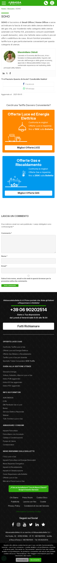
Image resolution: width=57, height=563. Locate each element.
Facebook (28, 84)
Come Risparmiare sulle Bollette (15, 474)
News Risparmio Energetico (13, 464)
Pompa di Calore (9, 441)
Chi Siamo (14, 497)
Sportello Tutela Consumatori (19, 361)
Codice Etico (42, 497)
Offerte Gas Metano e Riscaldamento (17, 354)
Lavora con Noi (29, 501)
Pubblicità (15, 501)
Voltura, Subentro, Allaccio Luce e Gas (17, 375)
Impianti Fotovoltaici (10, 431)
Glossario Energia (9, 372)
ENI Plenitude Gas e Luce (12, 405)
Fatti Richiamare (28, 326)
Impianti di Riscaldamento (12, 467)
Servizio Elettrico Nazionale (13, 412)
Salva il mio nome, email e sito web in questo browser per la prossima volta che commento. (26, 279)
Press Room (27, 497)
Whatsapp (28, 88)
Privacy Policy (14, 506)
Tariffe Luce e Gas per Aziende (15, 357)
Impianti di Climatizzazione (13, 471)
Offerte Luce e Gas (10, 478)
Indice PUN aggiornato (11, 379)
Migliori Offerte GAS (28, 193)
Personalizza (22, 560)
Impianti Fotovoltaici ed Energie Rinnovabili (19, 460)
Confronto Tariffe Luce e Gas (14, 347)
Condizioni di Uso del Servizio (36, 506)
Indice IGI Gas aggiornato (12, 382)
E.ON (5, 401)
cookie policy (36, 556)
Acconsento (35, 560)
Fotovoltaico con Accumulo (13, 434)
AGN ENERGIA (8, 398)
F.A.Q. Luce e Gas (9, 457)
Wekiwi (5, 415)
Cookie (43, 501)
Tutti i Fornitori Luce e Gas (13, 419)
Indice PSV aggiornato (11, 386)
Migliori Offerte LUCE (28, 147)
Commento (6, 233)
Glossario (10, 9)
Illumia (5, 408)
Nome (4, 256)
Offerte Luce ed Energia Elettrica (15, 350)
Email (4, 266)
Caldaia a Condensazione (13, 438)
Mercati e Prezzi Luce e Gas (14, 481)
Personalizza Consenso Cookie (28, 512)
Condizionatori (8, 445)
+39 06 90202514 (28, 309)
